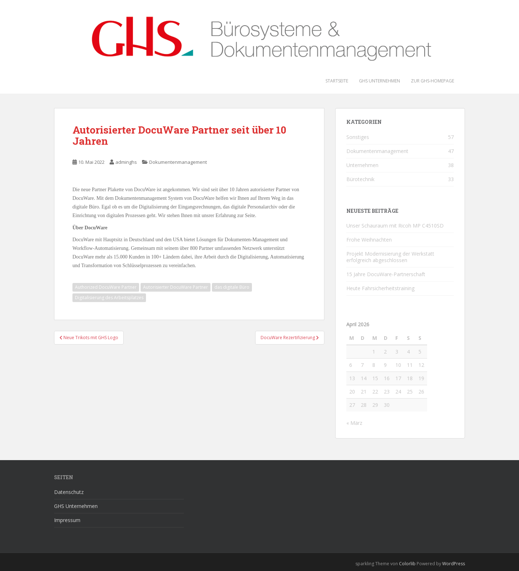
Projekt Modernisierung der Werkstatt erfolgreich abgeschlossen (390, 257)
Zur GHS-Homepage (432, 81)
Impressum (67, 520)
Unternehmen (362, 165)
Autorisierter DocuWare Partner (175, 287)
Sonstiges (357, 137)
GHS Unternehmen (379, 81)
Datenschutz (69, 492)
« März (354, 422)
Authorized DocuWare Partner (106, 287)
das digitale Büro (231, 287)
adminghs (126, 162)
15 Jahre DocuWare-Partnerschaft (385, 274)
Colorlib (407, 564)
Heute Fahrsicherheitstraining (380, 288)
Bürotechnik (360, 179)
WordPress (453, 564)
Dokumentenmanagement (178, 162)
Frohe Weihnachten (369, 239)
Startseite (336, 81)
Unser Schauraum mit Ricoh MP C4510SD (395, 225)
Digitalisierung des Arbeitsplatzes (109, 298)
